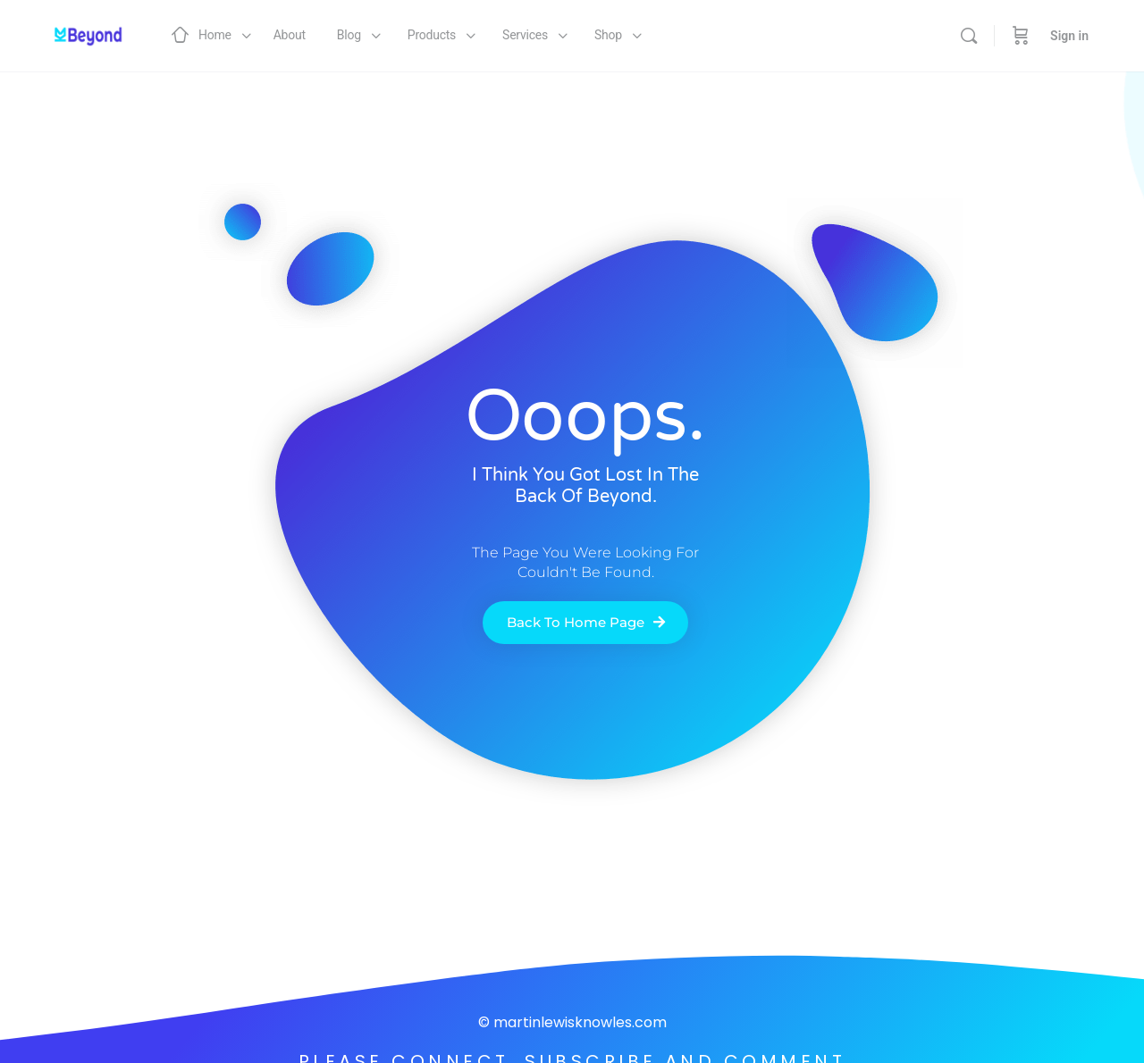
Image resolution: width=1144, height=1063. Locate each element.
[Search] (969, 35)
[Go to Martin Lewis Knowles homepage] (85, 33)
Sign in (1069, 36)
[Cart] (1020, 35)
